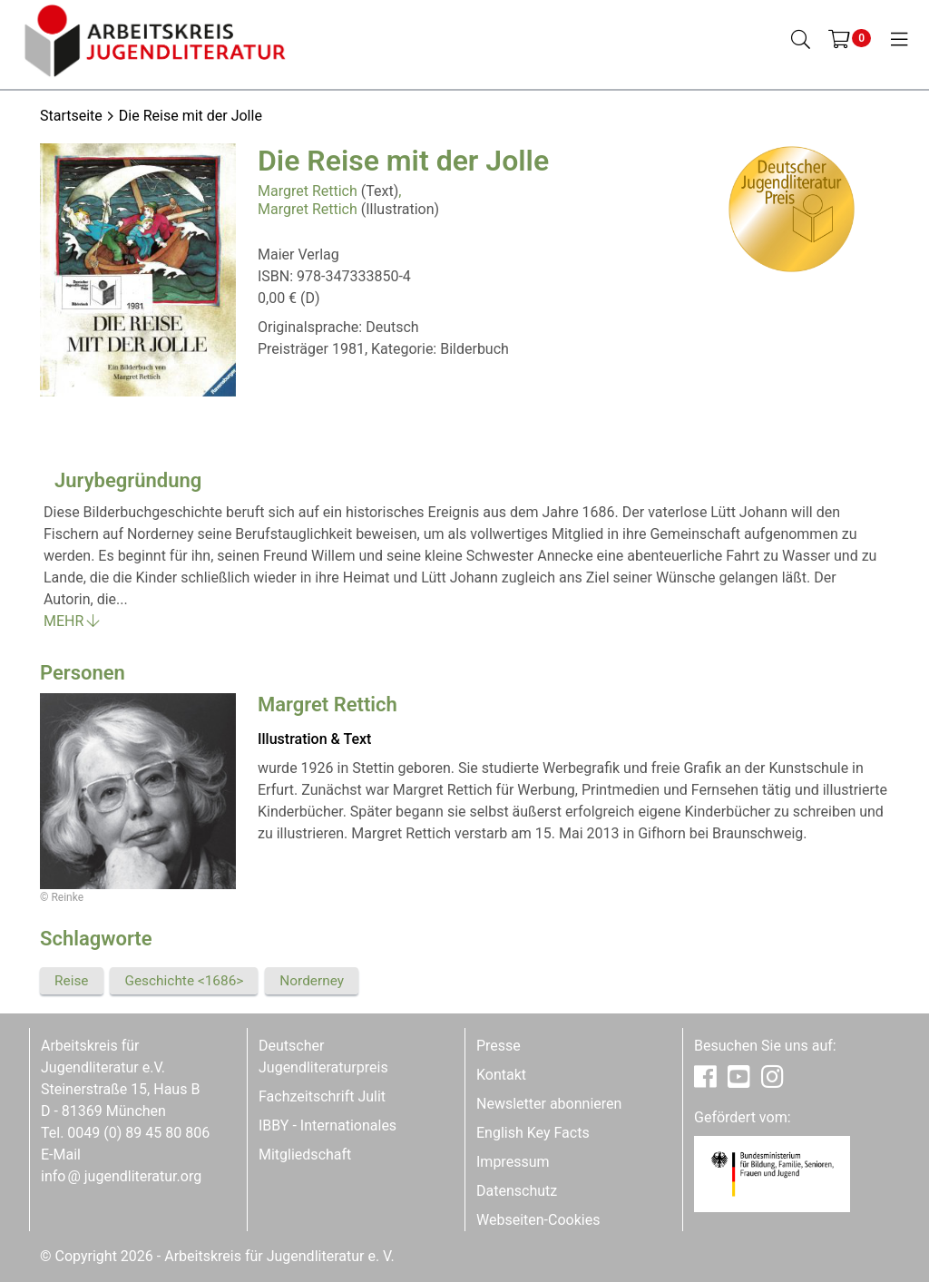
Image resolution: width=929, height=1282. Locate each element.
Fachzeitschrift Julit (322, 1096)
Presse (498, 1045)
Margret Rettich (307, 191)
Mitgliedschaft (305, 1154)
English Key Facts (533, 1132)
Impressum (513, 1161)
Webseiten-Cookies (538, 1219)
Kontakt (501, 1074)
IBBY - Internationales (327, 1125)
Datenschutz (516, 1190)
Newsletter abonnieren (548, 1103)
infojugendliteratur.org (121, 1176)
